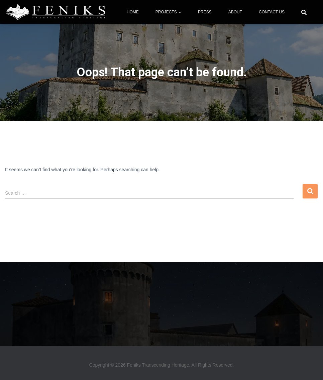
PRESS (205, 12)
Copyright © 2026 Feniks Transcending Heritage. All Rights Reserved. (161, 365)
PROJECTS (168, 12)
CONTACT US (272, 12)
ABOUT (235, 12)
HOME (133, 12)
